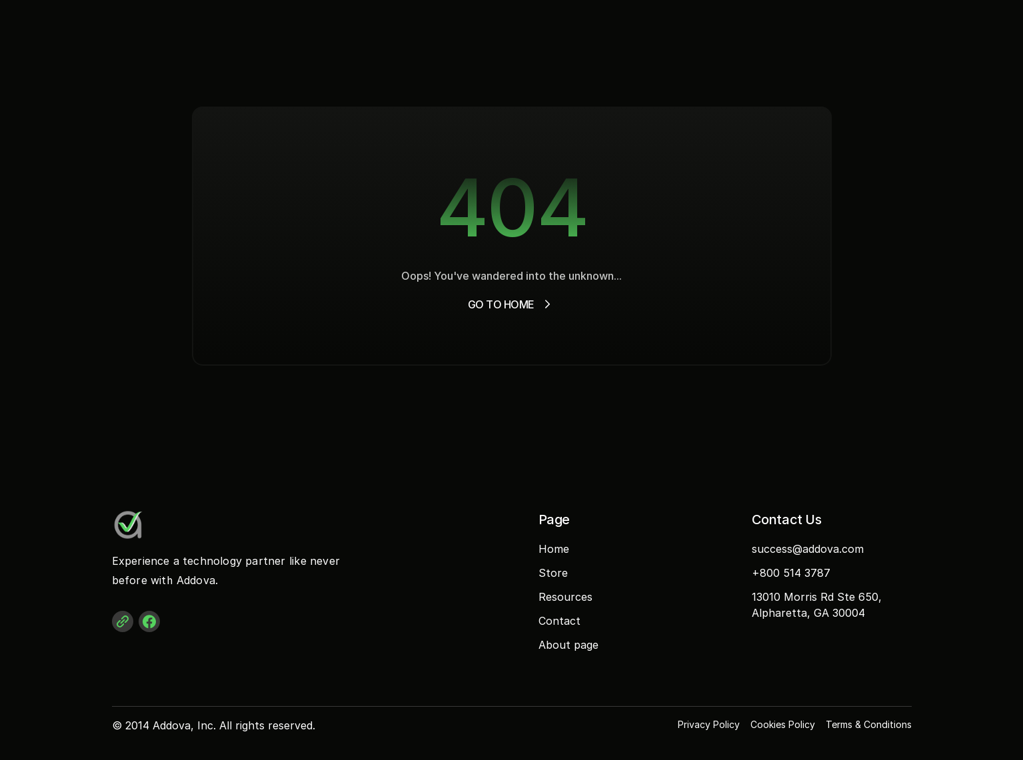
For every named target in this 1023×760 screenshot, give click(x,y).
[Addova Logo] (165, 525)
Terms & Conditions (869, 724)
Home (553, 549)
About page (568, 644)
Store (553, 572)
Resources (565, 596)
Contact (559, 620)
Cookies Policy (782, 724)
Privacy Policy (709, 724)
